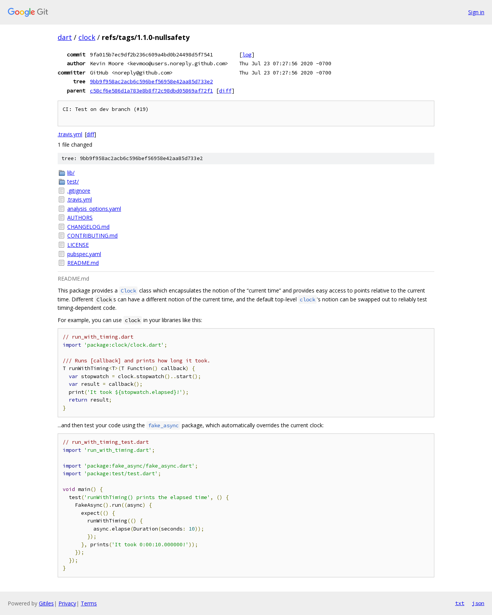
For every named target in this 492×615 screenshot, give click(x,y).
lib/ (71, 172)
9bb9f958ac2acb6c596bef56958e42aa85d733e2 (151, 81)
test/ (73, 181)
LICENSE (78, 244)
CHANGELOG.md (88, 226)
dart (65, 37)
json (478, 603)
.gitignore (78, 190)
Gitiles (46, 603)
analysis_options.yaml (94, 208)
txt (459, 603)
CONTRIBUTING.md (92, 235)
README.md (83, 262)
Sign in (476, 12)
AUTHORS (80, 217)
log (246, 54)
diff (225, 90)
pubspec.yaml (84, 254)
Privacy (67, 603)
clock (86, 37)
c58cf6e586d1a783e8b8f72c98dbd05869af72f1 (151, 90)
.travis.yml (70, 134)
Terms (89, 603)
